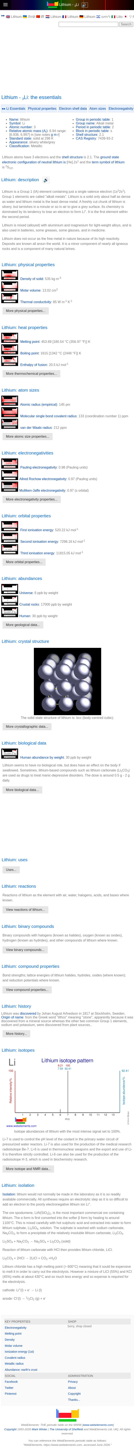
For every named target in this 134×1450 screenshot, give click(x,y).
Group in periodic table (93, 119)
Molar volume (20, 290)
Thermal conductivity (26, 302)
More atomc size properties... (27, 436)
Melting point (20, 341)
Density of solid (22, 279)
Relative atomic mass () (28, 131)
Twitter (9, 1387)
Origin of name (12, 1017)
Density (10, 1339)
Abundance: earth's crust (21, 1369)
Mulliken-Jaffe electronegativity (33, 490)
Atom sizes (97, 108)
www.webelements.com (98, 1424)
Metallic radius (14, 1363)
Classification (19, 146)
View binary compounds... (25, 950)
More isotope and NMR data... (28, 1169)
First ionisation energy (27, 530)
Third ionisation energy (27, 553)
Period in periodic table (93, 127)
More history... (16, 1033)
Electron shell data (73, 108)
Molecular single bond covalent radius (39, 416)
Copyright (74, 1393)
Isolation (9, 1194)
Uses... (11, 870)
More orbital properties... (24, 562)
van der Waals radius (26, 427)
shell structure (72, 157)
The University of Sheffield (66, 1429)
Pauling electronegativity (29, 467)
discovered (28, 1013)
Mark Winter (39, 1429)
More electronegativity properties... (31, 499)
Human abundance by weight (32, 757)
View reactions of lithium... (25, 909)
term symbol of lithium (108, 162)
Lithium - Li (69, 5)
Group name (85, 123)
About (72, 1387)
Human (15, 616)
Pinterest (10, 1393)
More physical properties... (25, 311)
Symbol (14, 123)
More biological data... (22, 790)
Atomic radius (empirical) (29, 404)
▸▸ (3, 15)
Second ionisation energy (29, 541)
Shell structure (86, 134)
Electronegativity (121, 108)
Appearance (18, 142)
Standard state (20, 138)
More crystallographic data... (27, 726)
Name (13, 119)
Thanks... (74, 1399)
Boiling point (20, 353)
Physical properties (42, 108)
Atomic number (20, 127)
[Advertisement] (67, 60)
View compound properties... (27, 990)
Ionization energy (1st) (19, 1351)
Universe (17, 593)
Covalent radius (15, 1357)
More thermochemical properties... (31, 373)
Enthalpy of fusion (24, 365)
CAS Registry (86, 138)
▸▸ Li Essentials (13, 108)
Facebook (11, 1381)
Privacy (73, 1381)
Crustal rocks (20, 604)
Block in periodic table (92, 131)
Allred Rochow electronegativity (33, 479)
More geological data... (23, 625)
